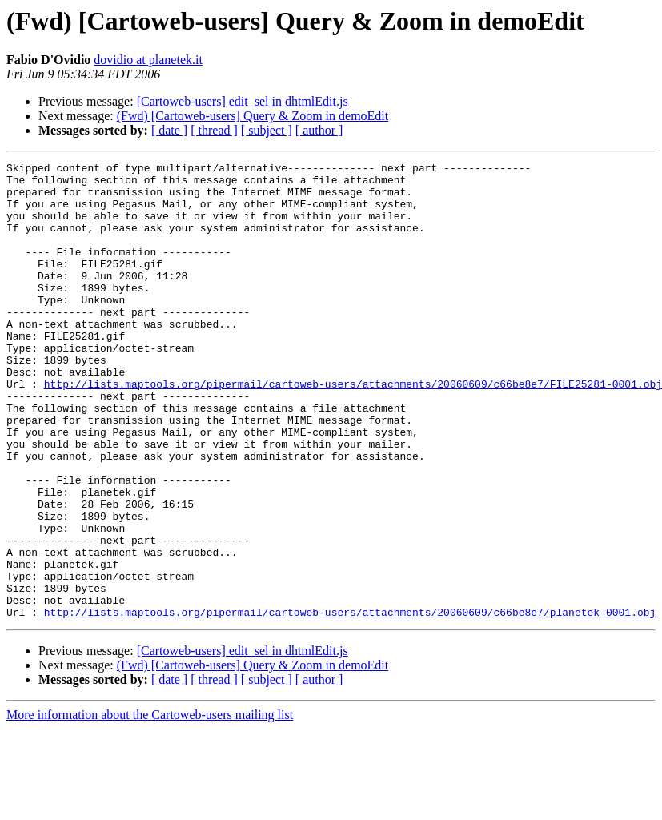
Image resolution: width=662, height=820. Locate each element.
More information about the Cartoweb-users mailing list (149, 806)
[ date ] (169, 130)
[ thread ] (214, 130)
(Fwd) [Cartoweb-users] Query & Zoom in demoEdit (252, 116)
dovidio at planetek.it (148, 59)
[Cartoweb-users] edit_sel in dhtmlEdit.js (242, 101)
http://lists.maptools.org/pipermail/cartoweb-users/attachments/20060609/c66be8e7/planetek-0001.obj (350, 703)
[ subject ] (266, 130)
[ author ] (319, 130)
